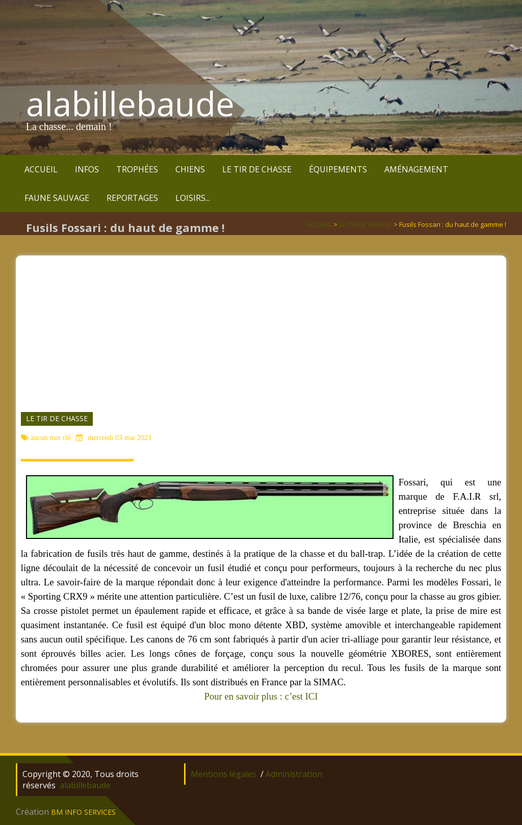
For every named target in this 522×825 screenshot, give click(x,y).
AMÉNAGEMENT (416, 169)
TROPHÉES (137, 169)
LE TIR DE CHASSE (257, 169)
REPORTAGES (132, 197)
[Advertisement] (261, 326)
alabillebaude (130, 103)
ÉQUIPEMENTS (338, 169)
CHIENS (190, 169)
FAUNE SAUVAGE (56, 197)
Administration (294, 774)
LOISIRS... (192, 197)
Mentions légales (223, 774)
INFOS (87, 169)
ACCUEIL (41, 169)
